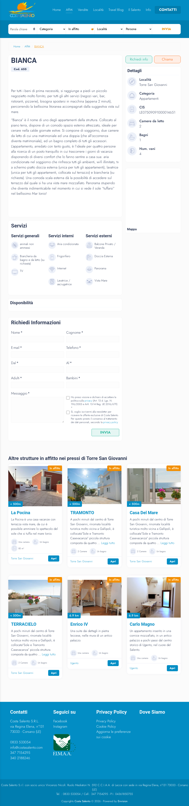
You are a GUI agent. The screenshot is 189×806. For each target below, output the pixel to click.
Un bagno (44, 542)
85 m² (21, 548)
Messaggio (20, 393)
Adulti (16, 378)
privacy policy (110, 422)
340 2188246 (20, 757)
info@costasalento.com (26, 747)
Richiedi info (139, 59)
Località (98, 9)
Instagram (60, 726)
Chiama (167, 59)
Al (69, 362)
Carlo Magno (142, 624)
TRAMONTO (82, 512)
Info (148, 9)
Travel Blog (116, 9)
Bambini (73, 378)
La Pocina (20, 512)
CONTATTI (168, 9)
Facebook (60, 721)
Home (57, 9)
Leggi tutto (108, 543)
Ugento (74, 663)
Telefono (73, 347)
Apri (53, 558)
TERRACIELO (23, 624)
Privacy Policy (106, 721)
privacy (88, 400)
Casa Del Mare (144, 512)
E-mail (16, 347)
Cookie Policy (106, 726)
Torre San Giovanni (22, 558)
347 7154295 (20, 752)
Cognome (74, 332)
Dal (14, 362)
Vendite (83, 9)
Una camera (24, 542)
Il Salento (134, 9)
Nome (17, 332)
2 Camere (82, 551)
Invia (166, 29)
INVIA (105, 432)
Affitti (69, 9)
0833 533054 (20, 742)
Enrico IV (79, 624)
